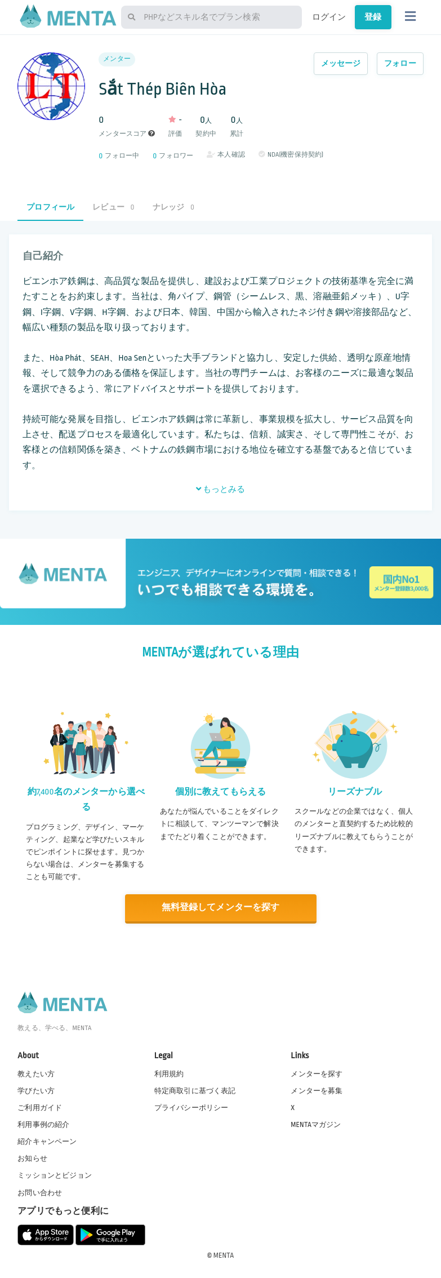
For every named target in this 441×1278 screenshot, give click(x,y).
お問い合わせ (39, 1192)
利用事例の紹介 (43, 1124)
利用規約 (169, 1073)
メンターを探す (316, 1073)
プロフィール (50, 207)
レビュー (113, 207)
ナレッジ (173, 207)
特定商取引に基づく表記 (195, 1090)
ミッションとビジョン (54, 1175)
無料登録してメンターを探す (221, 907)
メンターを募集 (316, 1090)
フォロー (400, 63)
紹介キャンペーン (47, 1141)
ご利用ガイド (39, 1107)
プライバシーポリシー (191, 1107)
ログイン (329, 16)
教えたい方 (36, 1073)
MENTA (223, 1255)
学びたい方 (36, 1090)
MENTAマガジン (316, 1124)
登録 (372, 16)
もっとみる (221, 489)
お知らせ (32, 1158)
